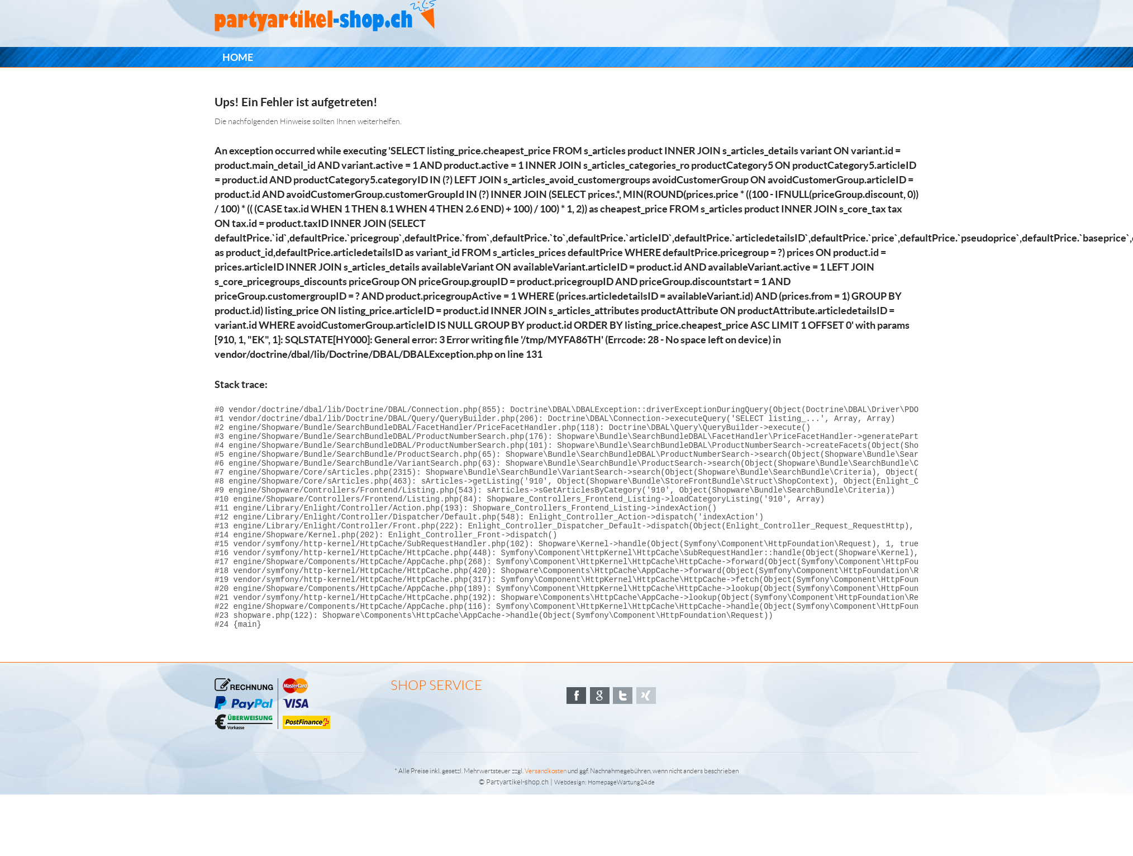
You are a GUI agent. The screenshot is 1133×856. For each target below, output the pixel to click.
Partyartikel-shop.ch (517, 824)
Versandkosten (545, 812)
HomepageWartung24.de (621, 824)
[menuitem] (238, 57)
